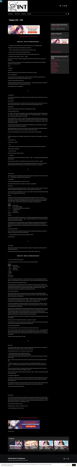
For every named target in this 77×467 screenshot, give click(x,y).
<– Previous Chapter (21, 36)
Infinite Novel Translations (16, 458)
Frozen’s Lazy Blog (54, 64)
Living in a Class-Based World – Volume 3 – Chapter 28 (16, 448)
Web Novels (17, 13)
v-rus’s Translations (54, 70)
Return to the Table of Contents (56, 51)
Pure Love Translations (55, 66)
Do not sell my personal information (7, 465)
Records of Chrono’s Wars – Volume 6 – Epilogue (61, 448)
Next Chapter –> (35, 36)
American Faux (53, 62)
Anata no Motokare (54, 63)
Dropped (29, 13)
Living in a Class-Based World (15, 445)
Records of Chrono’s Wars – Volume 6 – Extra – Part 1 (46, 448)
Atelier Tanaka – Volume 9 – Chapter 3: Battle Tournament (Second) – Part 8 (30, 449)
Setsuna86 (53, 67)
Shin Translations (54, 69)
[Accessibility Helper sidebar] (1, 1)
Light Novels (10, 13)
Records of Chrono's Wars (45, 445)
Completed (23, 13)
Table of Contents (29, 36)
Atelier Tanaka (28, 445)
